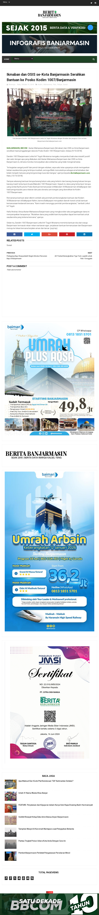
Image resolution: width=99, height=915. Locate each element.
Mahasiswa (48, 84)
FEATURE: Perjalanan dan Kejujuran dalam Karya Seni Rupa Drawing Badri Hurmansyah (55, 805)
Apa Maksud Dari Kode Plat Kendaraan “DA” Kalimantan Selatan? (45, 781)
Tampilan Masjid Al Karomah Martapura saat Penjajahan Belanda (46, 829)
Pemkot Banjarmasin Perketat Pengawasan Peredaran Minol (44, 853)
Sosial (65, 84)
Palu (54, 84)
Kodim (40, 84)
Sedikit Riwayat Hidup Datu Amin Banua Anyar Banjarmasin (43, 817)
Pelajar (59, 84)
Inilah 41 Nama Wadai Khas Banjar (33, 793)
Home (6, 59)
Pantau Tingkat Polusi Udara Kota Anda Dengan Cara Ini (42, 841)
